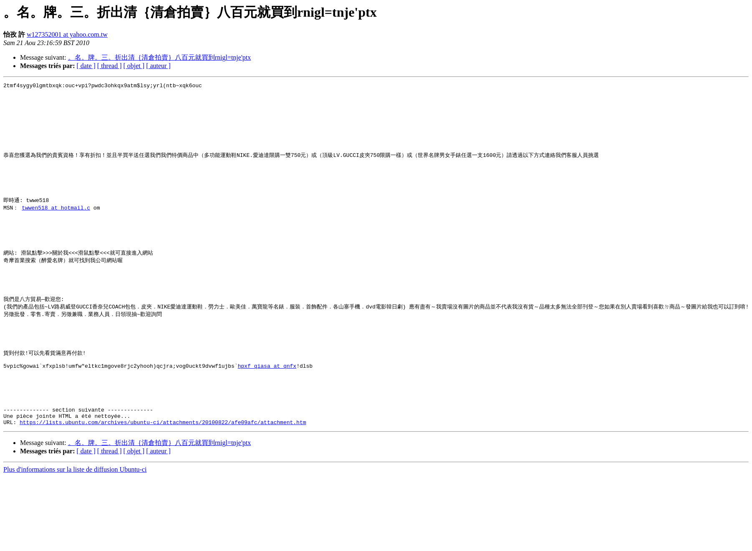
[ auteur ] (158, 65)
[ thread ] (109, 65)
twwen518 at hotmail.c (56, 230)
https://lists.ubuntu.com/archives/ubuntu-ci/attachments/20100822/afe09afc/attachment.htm (163, 481)
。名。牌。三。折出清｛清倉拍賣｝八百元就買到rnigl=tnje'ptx (159, 57)
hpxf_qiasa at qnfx (267, 413)
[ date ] (86, 65)
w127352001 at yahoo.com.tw (67, 34)
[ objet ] (133, 65)
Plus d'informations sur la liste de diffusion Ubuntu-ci (74, 528)
